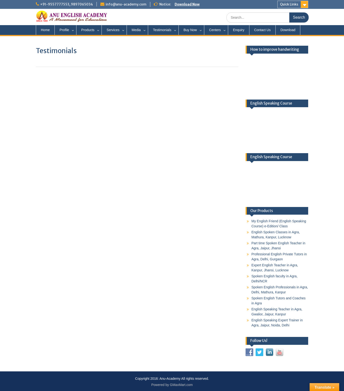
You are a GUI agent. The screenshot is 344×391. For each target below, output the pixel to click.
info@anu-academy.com (126, 4)
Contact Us (262, 30)
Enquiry (238, 30)
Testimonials (162, 30)
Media (136, 30)
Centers (215, 30)
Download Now (187, 4)
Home (45, 30)
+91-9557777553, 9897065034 (66, 4)
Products (87, 30)
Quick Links (289, 4)
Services (113, 30)
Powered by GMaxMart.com (172, 385)
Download (287, 30)
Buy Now (190, 30)
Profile (64, 30)
